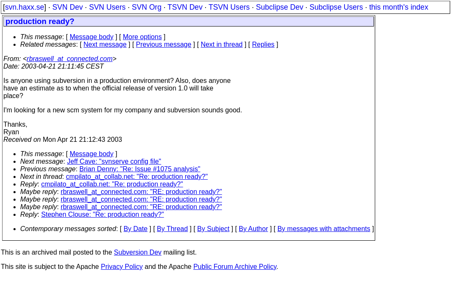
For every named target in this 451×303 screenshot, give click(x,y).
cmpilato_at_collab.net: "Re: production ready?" (137, 176)
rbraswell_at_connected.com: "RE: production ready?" (141, 191)
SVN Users (107, 7)
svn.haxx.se (24, 7)
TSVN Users (229, 7)
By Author (253, 228)
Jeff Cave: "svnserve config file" (114, 161)
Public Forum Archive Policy (234, 266)
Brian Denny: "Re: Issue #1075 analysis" (140, 169)
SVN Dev (67, 7)
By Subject (213, 228)
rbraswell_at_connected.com (70, 58)
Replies (263, 44)
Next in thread (222, 44)
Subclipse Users (336, 7)
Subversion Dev (138, 252)
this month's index (398, 7)
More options (142, 36)
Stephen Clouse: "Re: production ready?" (102, 214)
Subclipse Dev (279, 7)
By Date (135, 228)
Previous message (164, 44)
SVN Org (146, 7)
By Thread (172, 228)
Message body (91, 36)
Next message (104, 44)
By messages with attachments (324, 228)
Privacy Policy (122, 266)
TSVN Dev (185, 7)
